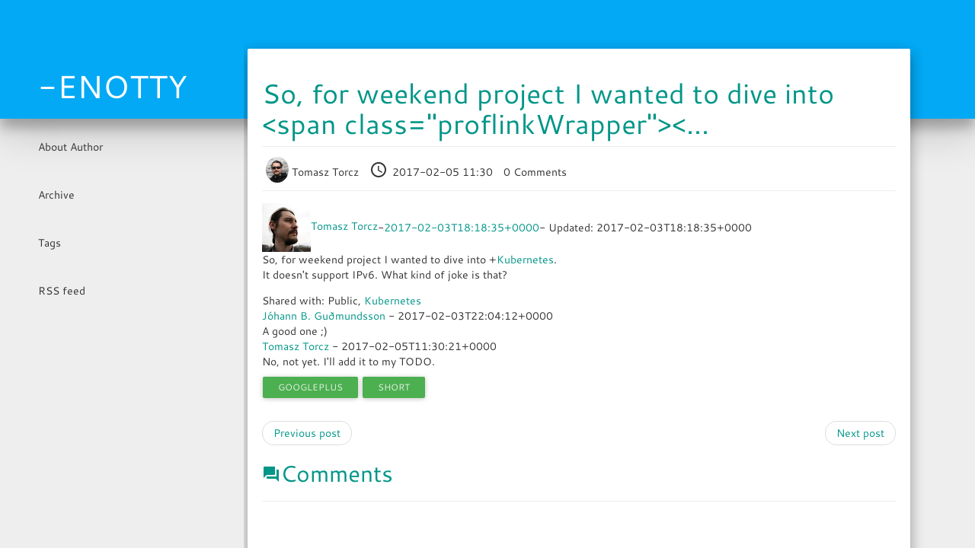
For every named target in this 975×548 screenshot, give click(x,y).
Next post (860, 433)
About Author (70, 147)
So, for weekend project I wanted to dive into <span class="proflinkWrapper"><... (548, 108)
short (394, 387)
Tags (49, 242)
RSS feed (61, 290)
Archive (56, 194)
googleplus (310, 387)
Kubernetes (525, 259)
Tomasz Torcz (314, 172)
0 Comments (535, 172)
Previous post (306, 433)
